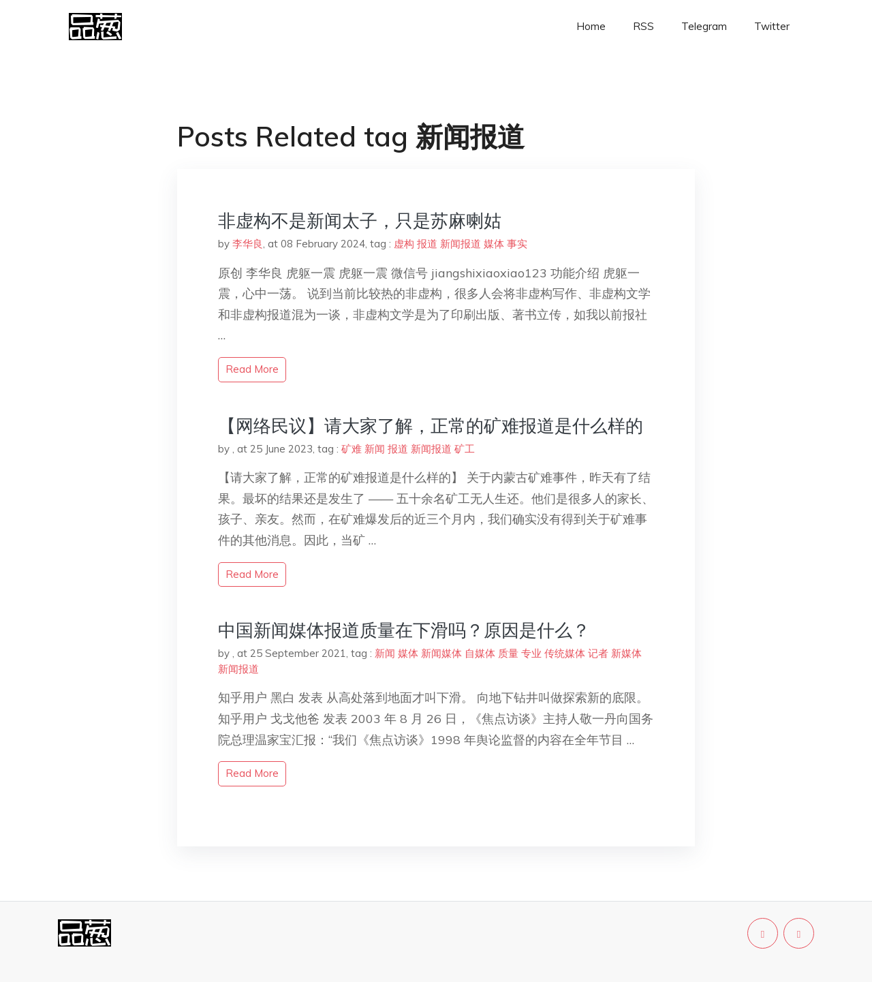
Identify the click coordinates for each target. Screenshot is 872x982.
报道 (427, 243)
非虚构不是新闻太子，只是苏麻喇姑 (359, 220)
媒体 (494, 243)
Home (591, 26)
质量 (508, 653)
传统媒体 (564, 653)
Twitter (772, 26)
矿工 (464, 448)
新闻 (374, 448)
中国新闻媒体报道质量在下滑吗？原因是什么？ (404, 630)
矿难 (351, 448)
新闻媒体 (441, 653)
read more (252, 369)
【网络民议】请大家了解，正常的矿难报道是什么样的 (430, 425)
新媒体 (626, 653)
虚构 (404, 243)
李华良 (247, 243)
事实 (517, 243)
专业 (531, 653)
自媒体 (480, 653)
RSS (643, 26)
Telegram (704, 26)
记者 (598, 653)
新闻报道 (460, 243)
